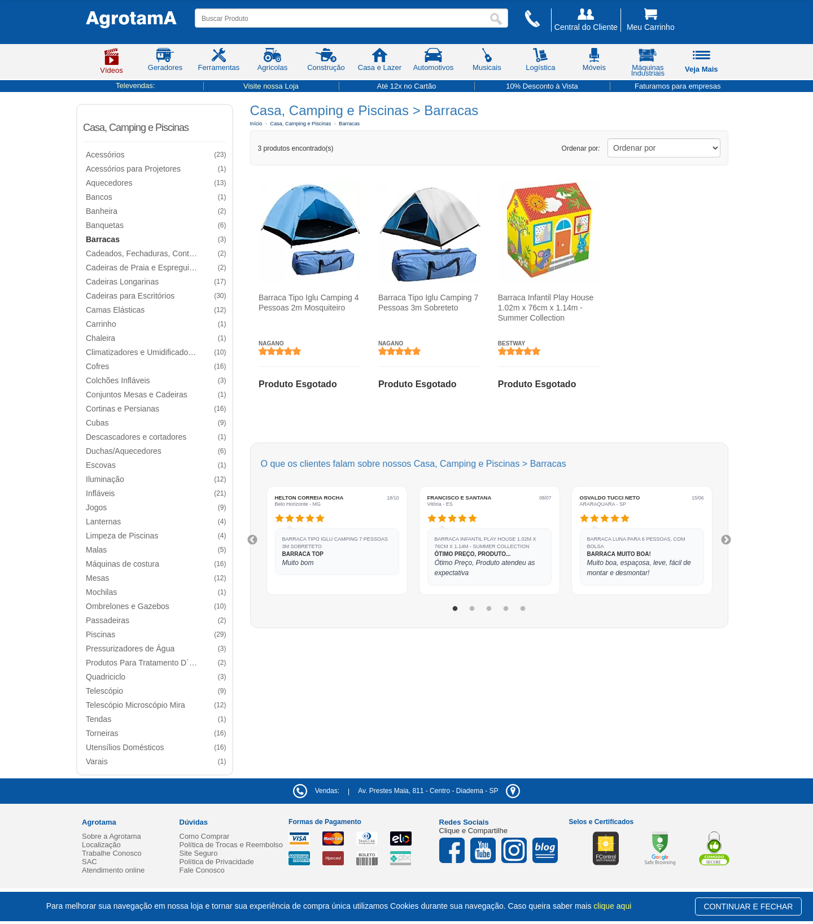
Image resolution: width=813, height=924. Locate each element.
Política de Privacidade (217, 861)
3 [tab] (489, 609)
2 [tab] (472, 609)
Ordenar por (581, 148)
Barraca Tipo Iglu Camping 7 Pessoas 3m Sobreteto (428, 302)
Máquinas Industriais (648, 64)
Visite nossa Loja (271, 86)
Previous (252, 540)
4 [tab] (506, 609)
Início (256, 123)
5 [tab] (522, 609)
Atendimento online (113, 870)
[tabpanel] (337, 540)
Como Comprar (205, 836)
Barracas (349, 123)
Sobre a (111, 836)
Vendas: (316, 791)
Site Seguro (199, 853)
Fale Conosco (202, 870)
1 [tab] (455, 609)
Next (726, 540)
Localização (101, 844)
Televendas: (135, 85)
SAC (89, 861)
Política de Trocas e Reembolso (231, 844)
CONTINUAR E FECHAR (748, 906)
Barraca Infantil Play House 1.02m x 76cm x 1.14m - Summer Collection (545, 307)
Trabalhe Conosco (112, 853)
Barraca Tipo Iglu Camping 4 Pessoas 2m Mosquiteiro (309, 302)
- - (438, 791)
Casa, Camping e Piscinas (136, 127)
